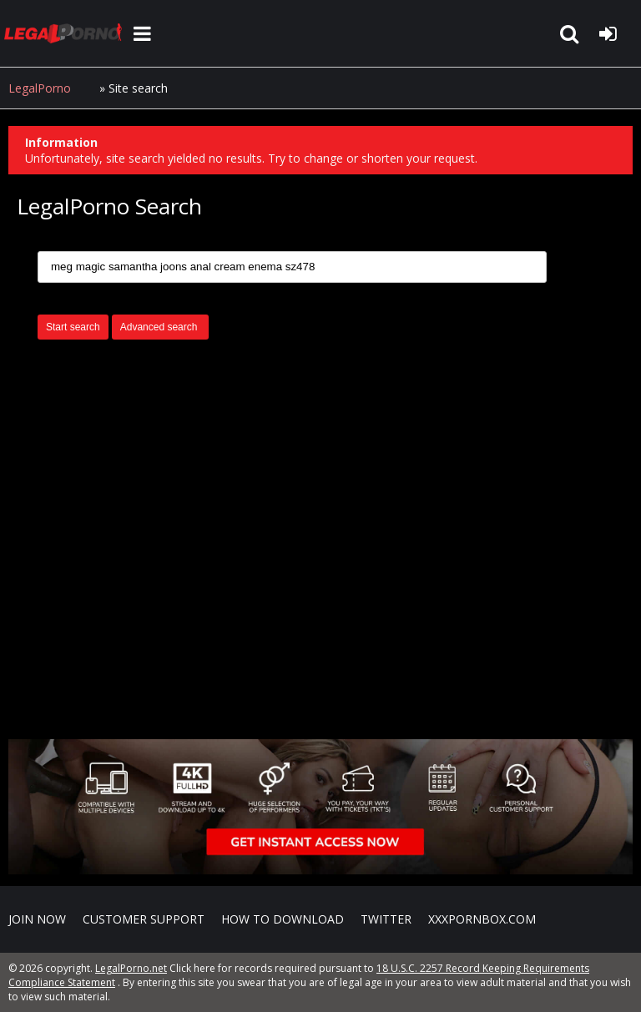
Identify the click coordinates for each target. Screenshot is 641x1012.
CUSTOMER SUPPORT (143, 919)
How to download (282, 919)
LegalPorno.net (66, 33)
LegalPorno (39, 88)
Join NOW (37, 919)
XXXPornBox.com (482, 919)
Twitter (386, 919)
